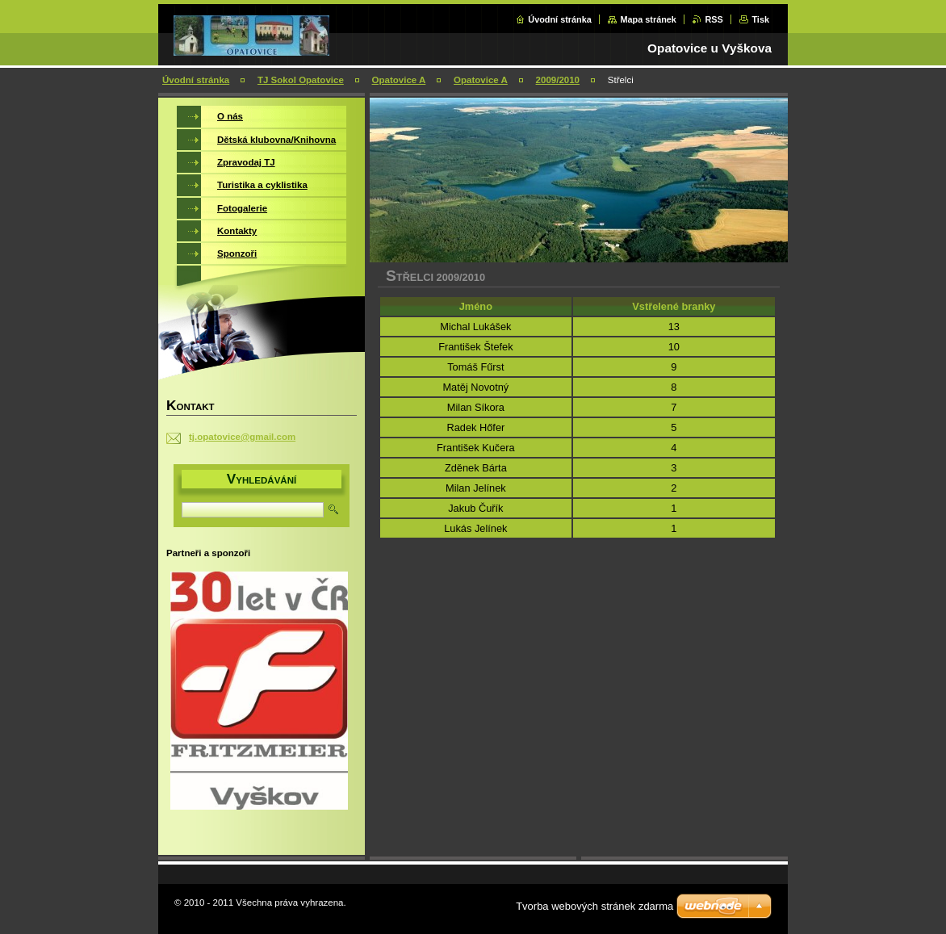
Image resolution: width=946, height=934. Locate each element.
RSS (713, 19)
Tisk (760, 19)
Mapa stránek (648, 19)
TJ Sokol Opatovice (300, 80)
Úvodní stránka (560, 19)
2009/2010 (558, 80)
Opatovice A (399, 80)
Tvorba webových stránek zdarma (594, 906)
